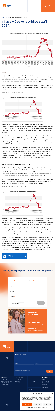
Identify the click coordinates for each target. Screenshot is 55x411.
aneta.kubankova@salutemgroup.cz (35, 330)
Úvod (3, 17)
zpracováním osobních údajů (21, 371)
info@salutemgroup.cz (6, 384)
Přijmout (27, 404)
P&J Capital (17, 382)
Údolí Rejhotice (45, 379)
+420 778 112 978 (5, 382)
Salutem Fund (18, 379)
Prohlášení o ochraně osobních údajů (40, 407)
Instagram (7, 405)
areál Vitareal (45, 387)
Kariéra (30, 390)
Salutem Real (17, 381)
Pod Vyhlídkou (45, 381)
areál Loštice (45, 385)
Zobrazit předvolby (47, 404)
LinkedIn (7, 358)
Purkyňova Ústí (45, 384)
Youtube (34, 382)
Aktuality (7, 17)
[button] (52, 393)
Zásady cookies (30, 407)
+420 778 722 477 (32, 328)
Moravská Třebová (46, 382)
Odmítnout (37, 404)
